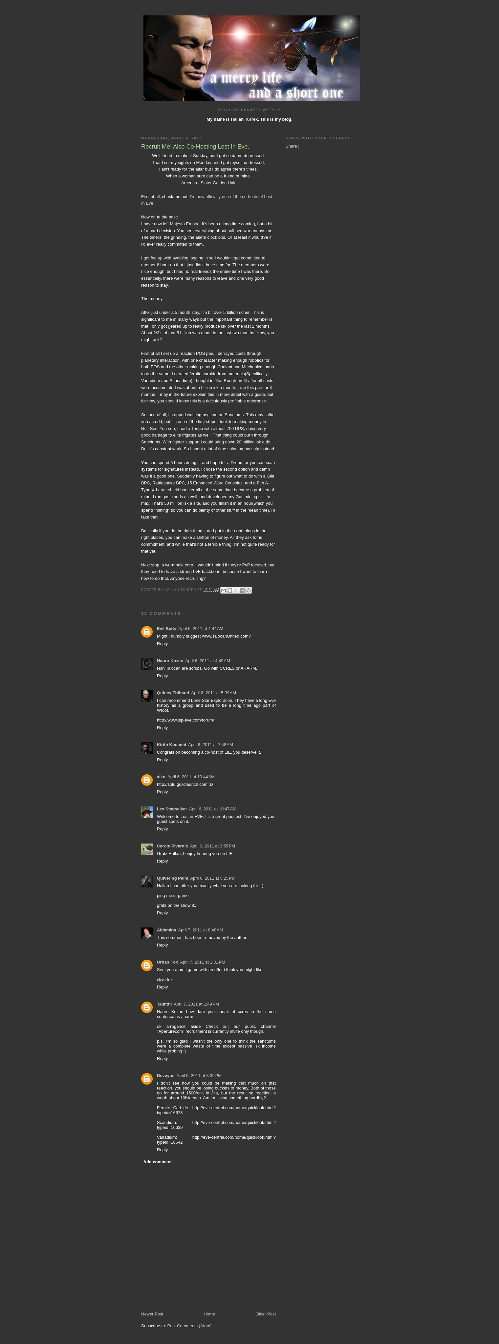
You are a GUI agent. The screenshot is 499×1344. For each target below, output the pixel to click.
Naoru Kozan (170, 660)
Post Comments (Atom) (189, 1325)
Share (291, 146)
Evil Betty (166, 628)
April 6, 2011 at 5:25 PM (212, 878)
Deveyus (165, 1075)
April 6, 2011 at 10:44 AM (191, 776)
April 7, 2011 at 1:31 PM (202, 962)
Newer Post (152, 1314)
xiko (161, 776)
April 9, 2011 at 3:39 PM (199, 1075)
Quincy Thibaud (173, 692)
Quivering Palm (172, 878)
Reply (162, 643)
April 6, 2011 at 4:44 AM (200, 628)
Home (209, 1314)
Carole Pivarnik (172, 846)
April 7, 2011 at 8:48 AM (200, 929)
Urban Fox (167, 962)
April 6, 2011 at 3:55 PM (212, 846)
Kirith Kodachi (171, 744)
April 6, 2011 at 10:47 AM (212, 808)
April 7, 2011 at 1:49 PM (196, 1004)
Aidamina (166, 929)
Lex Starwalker (172, 808)
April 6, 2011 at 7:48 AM (210, 744)
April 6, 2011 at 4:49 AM (207, 660)
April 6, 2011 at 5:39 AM (213, 692)
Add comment (157, 1161)
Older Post (266, 1314)
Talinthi (164, 1004)
